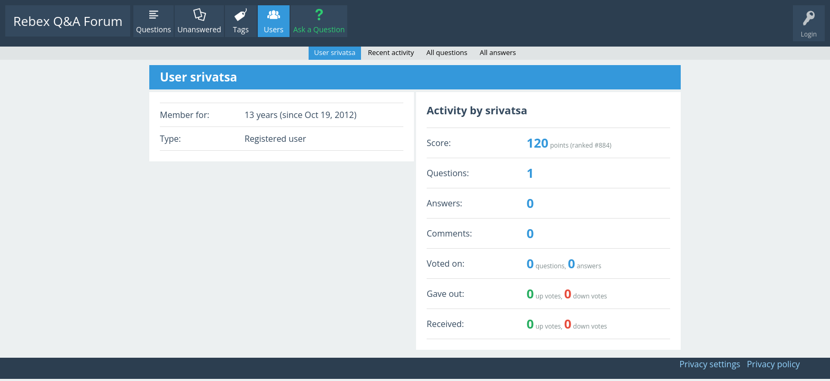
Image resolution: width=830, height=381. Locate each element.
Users (273, 29)
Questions (153, 29)
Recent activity (391, 52)
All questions (446, 52)
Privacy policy (773, 364)
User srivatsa (334, 52)
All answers (498, 52)
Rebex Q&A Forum (67, 21)
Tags (241, 29)
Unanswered (199, 29)
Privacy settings (709, 364)
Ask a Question (319, 29)
